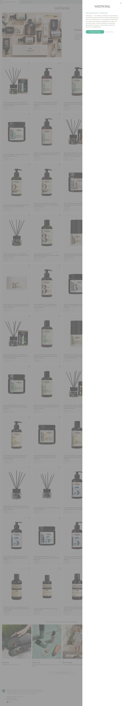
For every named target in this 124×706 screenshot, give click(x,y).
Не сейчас (110, 32)
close (120, 3)
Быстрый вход (95, 32)
